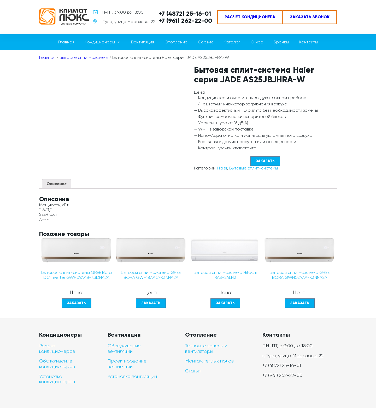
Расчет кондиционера (250, 16)
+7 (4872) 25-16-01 (184, 13)
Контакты (308, 41)
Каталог (232, 41)
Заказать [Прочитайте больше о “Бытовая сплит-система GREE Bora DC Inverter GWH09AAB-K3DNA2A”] (76, 303)
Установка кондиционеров (57, 379)
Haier (222, 168)
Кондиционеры (100, 41)
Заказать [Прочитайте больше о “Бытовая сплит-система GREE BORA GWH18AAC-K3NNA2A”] (151, 303)
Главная (66, 41)
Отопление (175, 41)
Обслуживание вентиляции (124, 348)
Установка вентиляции (132, 376)
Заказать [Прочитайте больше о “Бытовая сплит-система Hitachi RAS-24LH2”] (225, 303)
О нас (257, 41)
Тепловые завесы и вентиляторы (206, 348)
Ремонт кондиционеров (57, 348)
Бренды (281, 41)
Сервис (205, 41)
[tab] (56, 184)
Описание (56, 183)
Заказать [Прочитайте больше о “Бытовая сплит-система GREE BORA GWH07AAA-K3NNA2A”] (299, 303)
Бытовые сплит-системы (84, 57)
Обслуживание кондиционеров (57, 363)
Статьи (193, 370)
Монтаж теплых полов (209, 361)
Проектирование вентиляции (127, 363)
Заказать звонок (310, 16)
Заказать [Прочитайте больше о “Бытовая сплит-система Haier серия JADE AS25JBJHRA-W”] (265, 161)
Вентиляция (142, 41)
